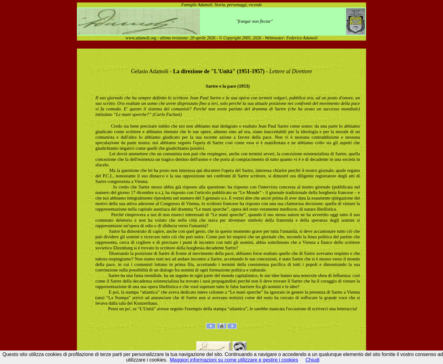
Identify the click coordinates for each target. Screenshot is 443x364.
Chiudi (312, 359)
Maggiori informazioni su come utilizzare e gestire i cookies (234, 359)
